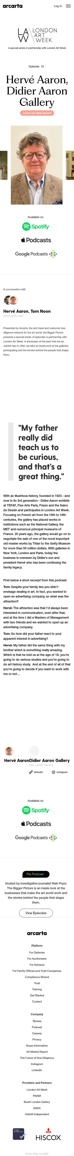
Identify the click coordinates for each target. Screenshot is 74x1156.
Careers (37, 1033)
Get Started (37, 995)
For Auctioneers (36, 958)
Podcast (37, 1027)
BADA (37, 1108)
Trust (37, 983)
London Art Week (37, 1089)
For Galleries (37, 952)
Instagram (37, 1063)
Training (37, 989)
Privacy (36, 1039)
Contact (37, 1001)
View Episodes (36, 913)
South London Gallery (37, 1101)
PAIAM (37, 1095)
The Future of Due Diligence (37, 1057)
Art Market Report (37, 1051)
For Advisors (37, 964)
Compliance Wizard (37, 976)
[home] (13, 6)
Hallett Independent (37, 1114)
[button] (68, 6)
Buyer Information (37, 1045)
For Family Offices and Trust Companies (37, 970)
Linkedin (37, 1070)
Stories (37, 1021)
